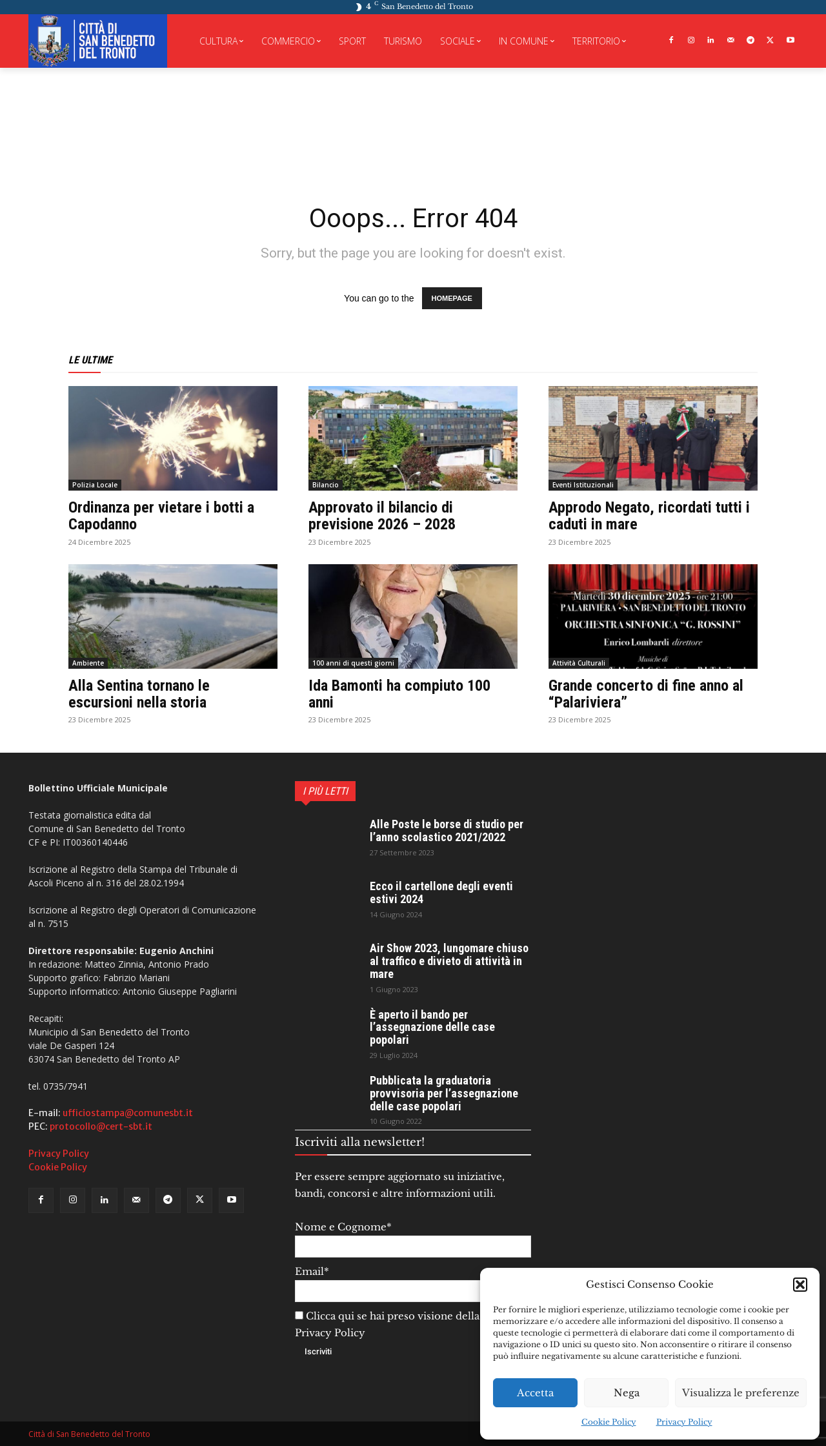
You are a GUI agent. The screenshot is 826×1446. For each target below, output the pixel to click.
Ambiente (88, 662)
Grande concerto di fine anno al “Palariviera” (646, 694)
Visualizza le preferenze (741, 1393)
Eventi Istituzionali (583, 484)
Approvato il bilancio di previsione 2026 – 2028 (382, 515)
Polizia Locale (94, 484)
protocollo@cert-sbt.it (101, 1126)
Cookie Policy (608, 1422)
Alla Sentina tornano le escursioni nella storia (139, 694)
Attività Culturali (578, 662)
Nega (627, 1393)
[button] (800, 1284)
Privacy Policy (684, 1422)
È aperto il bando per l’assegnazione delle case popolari (432, 1027)
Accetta (535, 1393)
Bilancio (325, 484)
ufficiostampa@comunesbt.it (128, 1113)
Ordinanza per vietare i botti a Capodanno (161, 515)
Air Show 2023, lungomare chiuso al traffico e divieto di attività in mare (449, 961)
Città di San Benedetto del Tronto (89, 1434)
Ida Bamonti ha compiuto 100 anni (399, 694)
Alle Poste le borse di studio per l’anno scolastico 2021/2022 (446, 830)
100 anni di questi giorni (353, 662)
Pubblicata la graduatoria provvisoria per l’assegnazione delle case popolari (444, 1093)
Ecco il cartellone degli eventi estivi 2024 (441, 892)
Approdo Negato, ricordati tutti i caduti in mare (649, 515)
